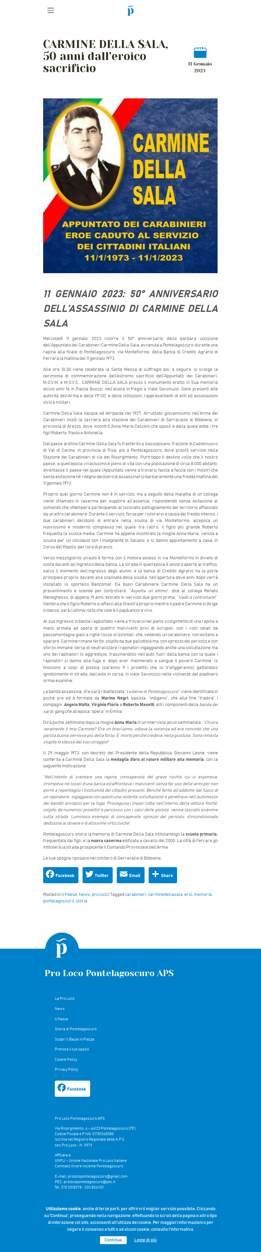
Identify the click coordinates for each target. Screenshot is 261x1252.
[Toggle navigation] (50, 10)
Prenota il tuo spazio (72, 1049)
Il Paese (69, 894)
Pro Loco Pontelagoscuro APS (109, 973)
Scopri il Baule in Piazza (74, 1039)
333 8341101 (94, 1187)
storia (81, 901)
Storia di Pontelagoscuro (76, 1029)
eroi (188, 894)
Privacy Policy (66, 1069)
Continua (113, 1240)
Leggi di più (145, 1240)
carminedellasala (165, 894)
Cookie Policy (66, 1059)
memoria (203, 894)
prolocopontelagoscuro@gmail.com (97, 1176)
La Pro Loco (64, 998)
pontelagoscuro (58, 901)
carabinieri (135, 894)
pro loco (100, 894)
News (84, 894)
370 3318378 (71, 1187)
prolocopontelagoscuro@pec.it (89, 1182)
